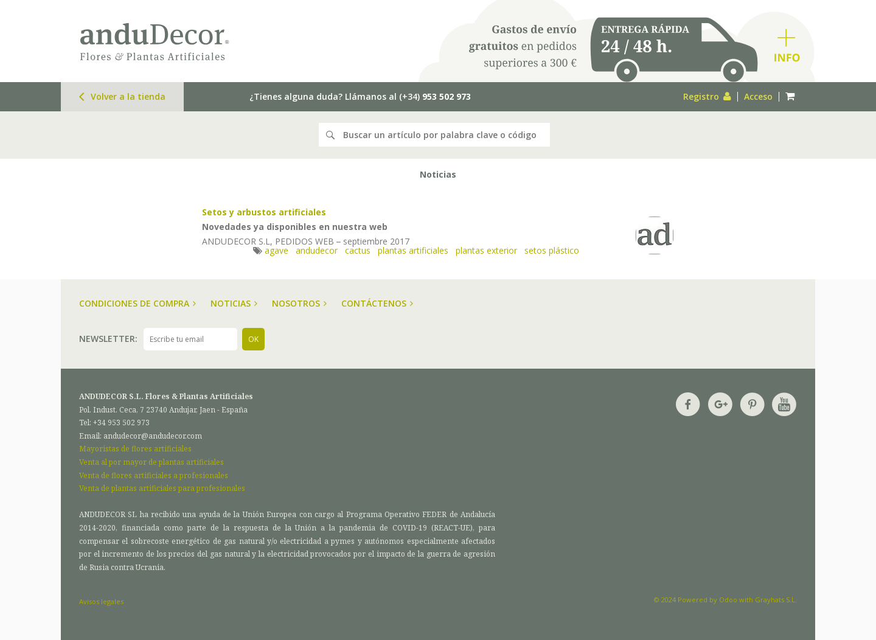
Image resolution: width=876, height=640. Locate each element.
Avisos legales (101, 601)
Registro (707, 96)
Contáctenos (377, 303)
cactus (357, 250)
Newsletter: (108, 338)
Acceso (758, 96)
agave (276, 250)
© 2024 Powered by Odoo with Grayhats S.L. (725, 599)
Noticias (233, 303)
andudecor (317, 250)
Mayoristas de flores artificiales (135, 448)
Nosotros (299, 303)
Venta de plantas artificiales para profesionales (162, 488)
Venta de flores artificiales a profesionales (153, 475)
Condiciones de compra (137, 303)
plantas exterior (486, 250)
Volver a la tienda (122, 96)
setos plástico (551, 250)
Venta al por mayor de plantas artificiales (151, 462)
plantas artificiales (413, 250)
